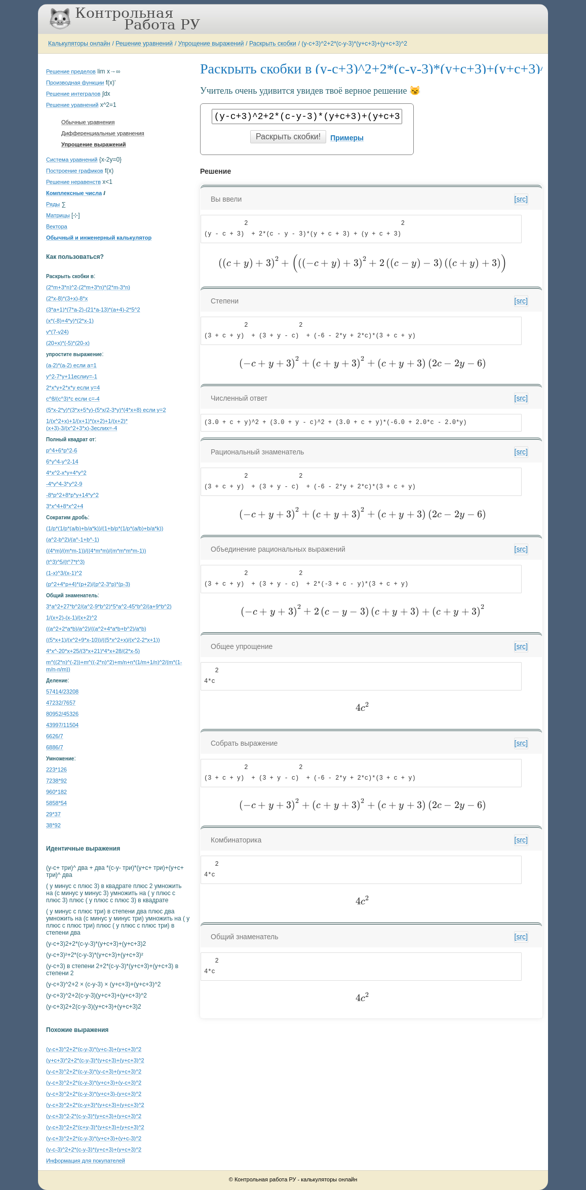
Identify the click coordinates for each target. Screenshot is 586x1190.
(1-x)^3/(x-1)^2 (64, 573)
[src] (521, 199)
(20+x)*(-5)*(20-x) (68, 343)
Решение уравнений (144, 43)
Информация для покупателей (85, 1161)
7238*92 (56, 781)
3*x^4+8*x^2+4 (64, 506)
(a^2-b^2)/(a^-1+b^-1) (72, 539)
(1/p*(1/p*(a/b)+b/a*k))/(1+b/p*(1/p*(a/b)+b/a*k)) (104, 528)
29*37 (53, 814)
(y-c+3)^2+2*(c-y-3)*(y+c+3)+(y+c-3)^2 (93, 1138)
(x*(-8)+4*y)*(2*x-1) (70, 321)
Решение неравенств (73, 182)
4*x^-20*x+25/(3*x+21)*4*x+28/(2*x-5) (93, 651)
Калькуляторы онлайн (79, 43)
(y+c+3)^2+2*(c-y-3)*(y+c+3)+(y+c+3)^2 (95, 1060)
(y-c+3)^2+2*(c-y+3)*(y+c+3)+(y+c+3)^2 (95, 1105)
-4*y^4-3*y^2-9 (64, 484)
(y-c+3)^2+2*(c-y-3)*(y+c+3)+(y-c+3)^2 (93, 1083)
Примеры (347, 138)
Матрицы (58, 215)
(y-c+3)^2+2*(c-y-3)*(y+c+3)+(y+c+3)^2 (354, 43)
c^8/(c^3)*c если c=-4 (73, 399)
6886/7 (54, 747)
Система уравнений (71, 160)
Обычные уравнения (87, 122)
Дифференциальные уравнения (102, 133)
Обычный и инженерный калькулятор (98, 238)
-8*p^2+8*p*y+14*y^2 (72, 495)
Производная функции (75, 83)
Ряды (53, 204)
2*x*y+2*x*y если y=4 (73, 388)
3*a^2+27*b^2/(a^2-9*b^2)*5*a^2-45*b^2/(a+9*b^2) (109, 606)
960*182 (56, 792)
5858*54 (56, 803)
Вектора (56, 226)
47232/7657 (60, 703)
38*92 (53, 825)
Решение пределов (71, 71)
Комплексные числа (74, 193)
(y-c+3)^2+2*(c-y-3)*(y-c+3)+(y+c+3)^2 (93, 1071)
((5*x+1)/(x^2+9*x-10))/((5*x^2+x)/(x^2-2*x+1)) (103, 640)
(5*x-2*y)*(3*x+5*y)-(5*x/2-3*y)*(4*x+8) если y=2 (106, 410)
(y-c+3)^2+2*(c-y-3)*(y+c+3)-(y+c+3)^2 (93, 1094)
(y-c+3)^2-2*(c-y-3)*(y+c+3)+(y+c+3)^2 (93, 1116)
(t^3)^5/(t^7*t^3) (65, 562)
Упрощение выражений (211, 43)
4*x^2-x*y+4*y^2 (66, 473)
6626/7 (54, 736)
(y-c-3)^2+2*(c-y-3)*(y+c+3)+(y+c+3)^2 (93, 1149)
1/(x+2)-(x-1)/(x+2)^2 (71, 618)
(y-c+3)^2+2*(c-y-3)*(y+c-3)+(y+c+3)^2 (93, 1049)
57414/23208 (62, 691)
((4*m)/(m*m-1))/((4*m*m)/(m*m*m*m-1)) (96, 551)
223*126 (56, 769)
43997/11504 (62, 725)
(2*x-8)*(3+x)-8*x (67, 298)
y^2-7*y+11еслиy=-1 (71, 376)
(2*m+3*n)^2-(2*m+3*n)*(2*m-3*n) (88, 287)
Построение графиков (74, 171)
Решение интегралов (73, 94)
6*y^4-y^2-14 (62, 461)
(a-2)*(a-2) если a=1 (71, 365)
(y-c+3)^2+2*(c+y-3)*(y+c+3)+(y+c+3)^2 (95, 1127)
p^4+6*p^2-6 (61, 450)
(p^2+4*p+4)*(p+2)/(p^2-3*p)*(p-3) (88, 584)
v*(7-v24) (57, 332)
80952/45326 (62, 714)
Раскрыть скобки (272, 43)
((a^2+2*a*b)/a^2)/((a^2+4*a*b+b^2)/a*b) (96, 629)
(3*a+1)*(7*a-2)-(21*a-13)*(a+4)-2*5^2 (93, 309)
